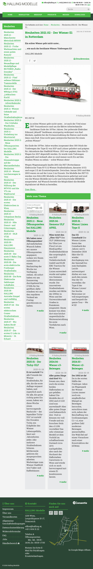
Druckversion (81, 58)
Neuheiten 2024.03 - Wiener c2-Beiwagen (78, 363)
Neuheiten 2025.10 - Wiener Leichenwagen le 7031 (12, 172)
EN (89, 5)
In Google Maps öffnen (80, 550)
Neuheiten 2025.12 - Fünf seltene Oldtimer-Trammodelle (12, 79)
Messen (66, 15)
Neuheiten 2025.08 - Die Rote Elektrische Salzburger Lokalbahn (12, 279)
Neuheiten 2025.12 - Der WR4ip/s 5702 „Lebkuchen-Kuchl (10, 92)
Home (10, 15)
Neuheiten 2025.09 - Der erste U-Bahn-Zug (12, 254)
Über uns (6, 513)
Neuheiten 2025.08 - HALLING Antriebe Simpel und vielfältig (12, 293)
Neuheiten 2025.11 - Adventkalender (12, 101)
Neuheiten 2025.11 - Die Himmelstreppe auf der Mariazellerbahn (12, 160)
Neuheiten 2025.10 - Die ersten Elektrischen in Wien (11, 203)
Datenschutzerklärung (13, 527)
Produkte (52, 15)
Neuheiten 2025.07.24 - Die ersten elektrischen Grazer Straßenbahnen (11, 309)
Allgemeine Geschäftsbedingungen (13, 522)
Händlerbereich (10, 543)
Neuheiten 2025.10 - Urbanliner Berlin (12, 214)
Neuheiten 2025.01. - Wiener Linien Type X (80, 222)
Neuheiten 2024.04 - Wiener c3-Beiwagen (55, 363)
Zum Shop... (30, 189)
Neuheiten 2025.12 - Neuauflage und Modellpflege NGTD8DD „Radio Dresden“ (12, 64)
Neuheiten (55, 25)
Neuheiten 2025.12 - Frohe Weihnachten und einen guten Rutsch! (12, 49)
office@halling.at (33, 526)
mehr (40, 310)
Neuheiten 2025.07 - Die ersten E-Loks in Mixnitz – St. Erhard (12, 333)
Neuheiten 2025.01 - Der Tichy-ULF (34, 362)
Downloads (80, 15)
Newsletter (24, 15)
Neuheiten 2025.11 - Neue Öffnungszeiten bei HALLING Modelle (12, 146)
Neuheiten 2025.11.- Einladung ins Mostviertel (11, 133)
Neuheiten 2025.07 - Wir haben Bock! (10, 322)
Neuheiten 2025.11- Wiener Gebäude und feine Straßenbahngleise (12, 112)
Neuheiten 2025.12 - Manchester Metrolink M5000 (12, 36)
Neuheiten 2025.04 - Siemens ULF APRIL (56, 222)
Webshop (38, 15)
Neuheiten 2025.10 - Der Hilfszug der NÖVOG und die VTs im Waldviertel (11, 187)
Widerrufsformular (11, 531)
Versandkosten (9, 517)
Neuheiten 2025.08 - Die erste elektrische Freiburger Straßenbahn (12, 265)
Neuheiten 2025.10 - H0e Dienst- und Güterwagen (10, 223)
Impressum (8, 509)
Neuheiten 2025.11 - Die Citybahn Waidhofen (12, 123)
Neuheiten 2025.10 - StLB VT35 (10, 234)
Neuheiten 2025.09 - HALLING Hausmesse (9, 243)
